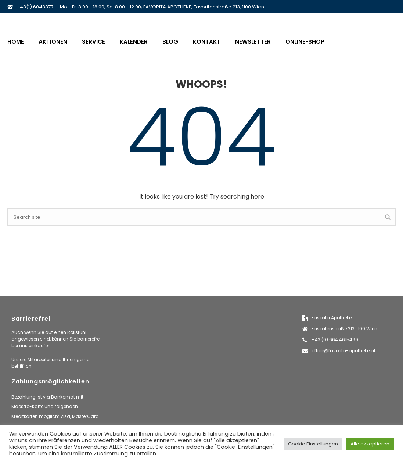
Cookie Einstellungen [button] (313, 443)
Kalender (134, 42)
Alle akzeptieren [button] (369, 443)
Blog (170, 42)
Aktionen (53, 42)
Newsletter (253, 42)
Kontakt (206, 42)
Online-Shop (304, 42)
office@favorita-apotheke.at (343, 351)
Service (93, 42)
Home (15, 42)
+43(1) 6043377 (35, 6)
